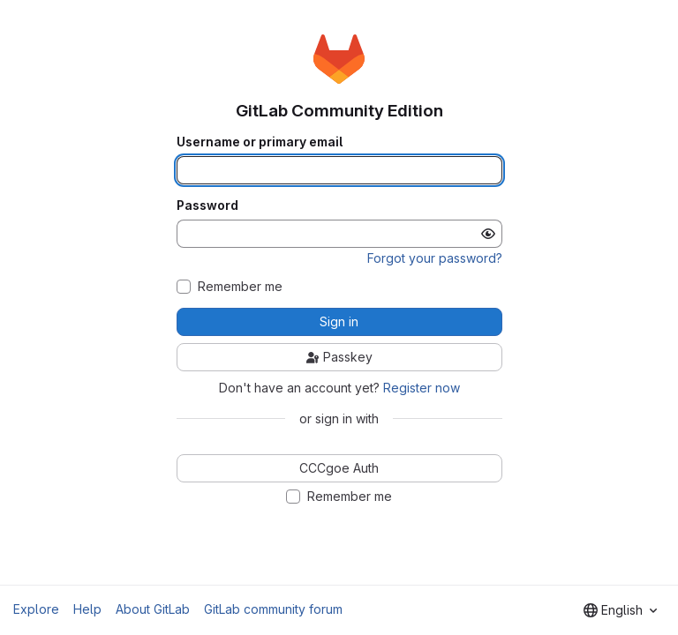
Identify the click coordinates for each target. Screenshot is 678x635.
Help (87, 608)
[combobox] (620, 610)
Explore (36, 608)
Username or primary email (260, 142)
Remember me (240, 287)
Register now (421, 387)
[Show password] (488, 234)
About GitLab (153, 608)
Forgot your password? (434, 257)
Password (207, 205)
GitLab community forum (273, 608)
